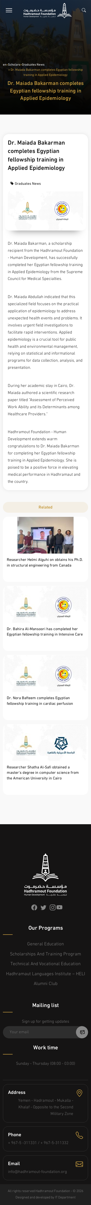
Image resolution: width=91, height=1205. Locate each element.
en (4, 64)
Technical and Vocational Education (45, 964)
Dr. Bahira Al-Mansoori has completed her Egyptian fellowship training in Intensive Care (45, 632)
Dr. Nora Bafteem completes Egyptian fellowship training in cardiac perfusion (40, 701)
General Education (45, 944)
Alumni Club (46, 984)
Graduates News (33, 64)
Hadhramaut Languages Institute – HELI (45, 974)
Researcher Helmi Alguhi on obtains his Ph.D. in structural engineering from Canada (45, 562)
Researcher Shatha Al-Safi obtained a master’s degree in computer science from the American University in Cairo (43, 772)
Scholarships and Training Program (45, 954)
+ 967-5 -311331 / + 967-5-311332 (38, 1143)
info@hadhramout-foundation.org (37, 1172)
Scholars (14, 64)
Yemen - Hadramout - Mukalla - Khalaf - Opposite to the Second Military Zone (45, 1107)
